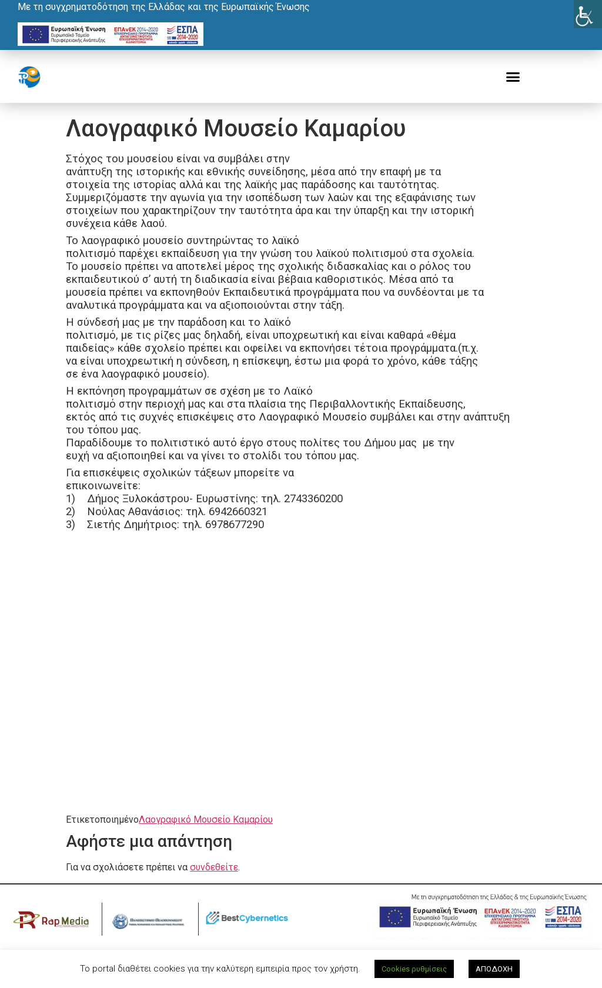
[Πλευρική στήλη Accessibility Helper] (588, 14)
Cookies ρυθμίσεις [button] (414, 968)
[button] (513, 77)
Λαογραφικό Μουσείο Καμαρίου (206, 819)
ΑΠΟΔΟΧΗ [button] (494, 968)
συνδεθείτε (214, 867)
